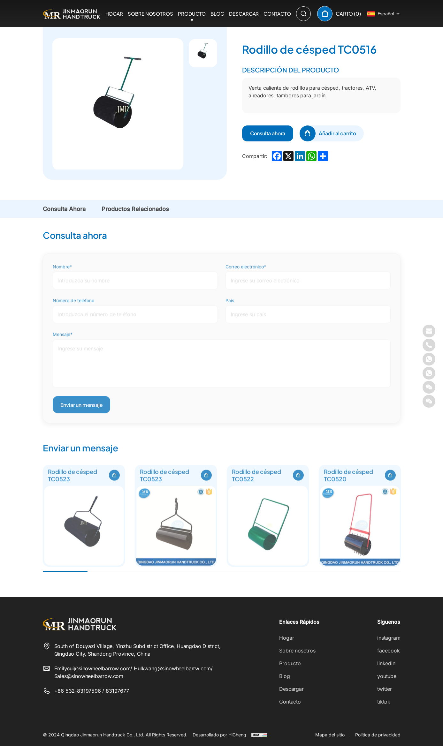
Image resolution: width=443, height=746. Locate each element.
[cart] (339, 13)
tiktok (383, 701)
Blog (217, 14)
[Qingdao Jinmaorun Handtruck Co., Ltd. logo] (71, 13)
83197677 (117, 691)
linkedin (386, 663)
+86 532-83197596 (78, 691)
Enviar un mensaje (81, 416)
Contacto (277, 14)
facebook (388, 650)
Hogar (114, 14)
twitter (384, 689)
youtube (386, 676)
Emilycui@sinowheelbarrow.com (92, 668)
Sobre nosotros (150, 14)
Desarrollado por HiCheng (219, 734)
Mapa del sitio (330, 734)
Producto (192, 14)
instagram (388, 638)
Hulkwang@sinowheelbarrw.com (172, 668)
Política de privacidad (378, 734)
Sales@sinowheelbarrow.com (89, 676)
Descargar (244, 14)
